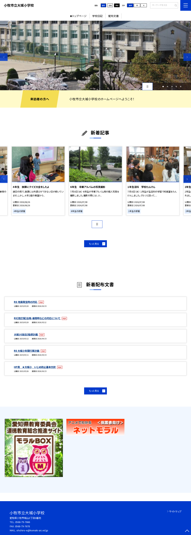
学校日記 (97, 16)
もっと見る (94, 243)
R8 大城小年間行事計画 (27, 350)
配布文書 (113, 16)
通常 (103, 5)
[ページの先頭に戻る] (187, 531)
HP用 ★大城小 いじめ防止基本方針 (35, 367)
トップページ (79, 16)
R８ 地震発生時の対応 (26, 302)
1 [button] (163, 86)
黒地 (116, 5)
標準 (130, 5)
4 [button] (176, 86)
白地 (110, 5)
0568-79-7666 (22, 522)
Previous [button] (4, 57)
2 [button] (167, 86)
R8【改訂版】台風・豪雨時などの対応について (37, 318)
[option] (95, 55)
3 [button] (172, 86)
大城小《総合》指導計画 (26, 334)
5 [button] (180, 86)
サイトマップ (175, 511)
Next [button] (187, 57)
